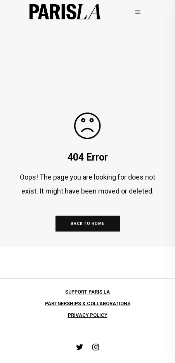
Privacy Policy (87, 315)
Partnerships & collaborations (87, 303)
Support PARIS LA (87, 292)
